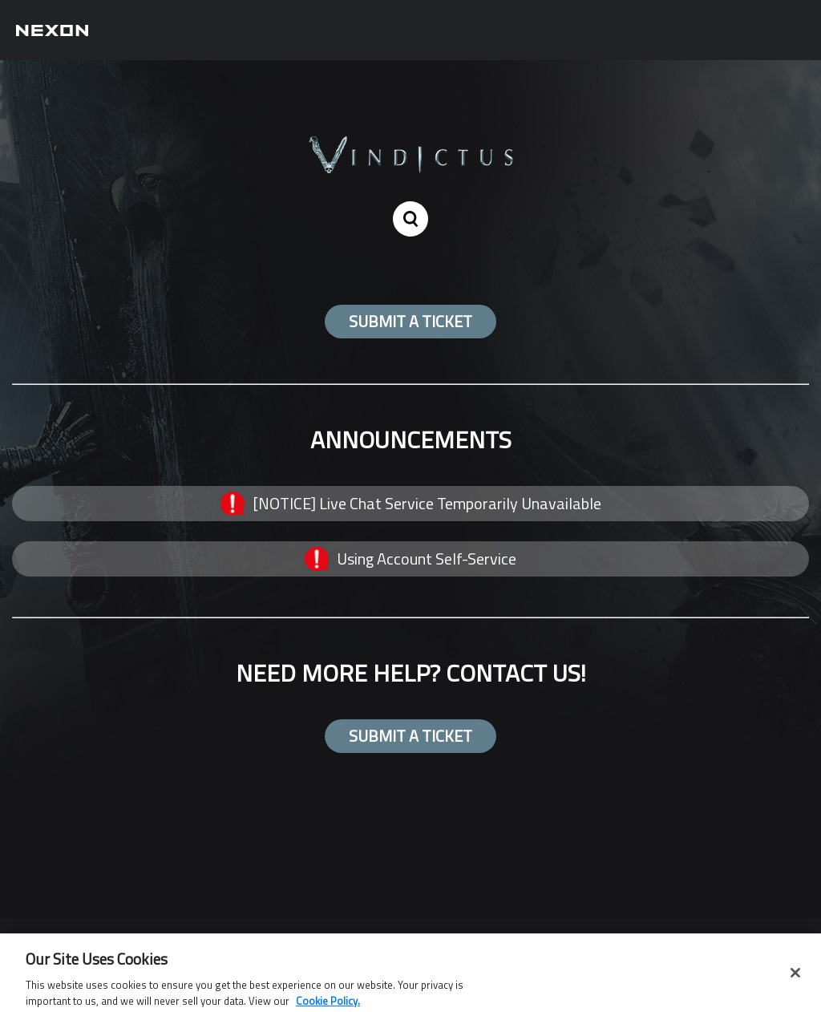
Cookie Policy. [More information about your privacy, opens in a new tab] (328, 1004)
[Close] (795, 976)
